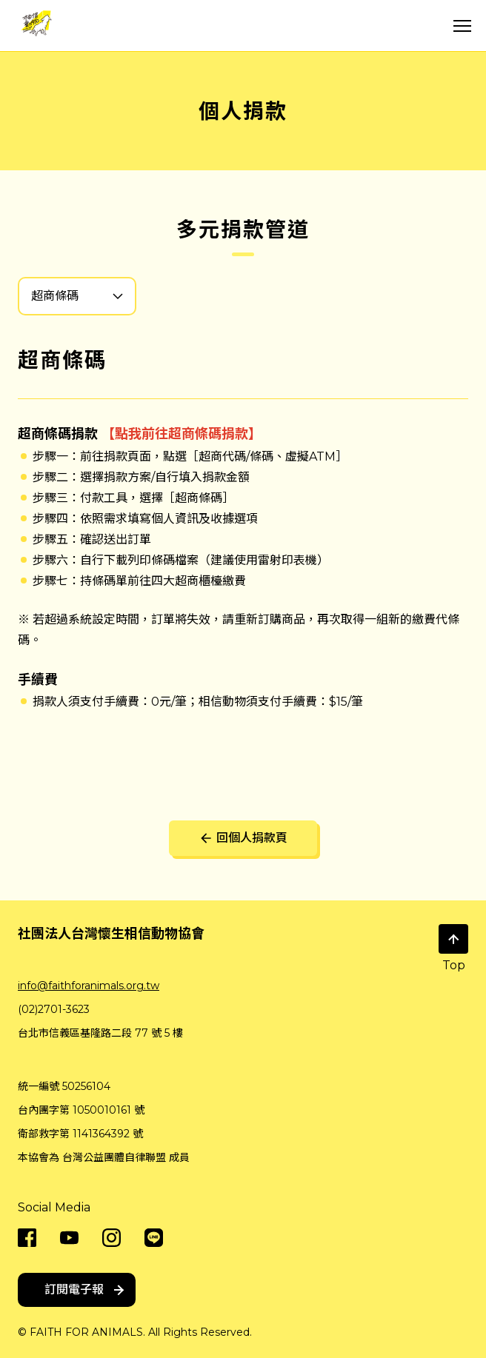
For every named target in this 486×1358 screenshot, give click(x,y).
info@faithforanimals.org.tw (88, 985)
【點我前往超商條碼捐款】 (181, 434)
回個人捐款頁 (243, 838)
